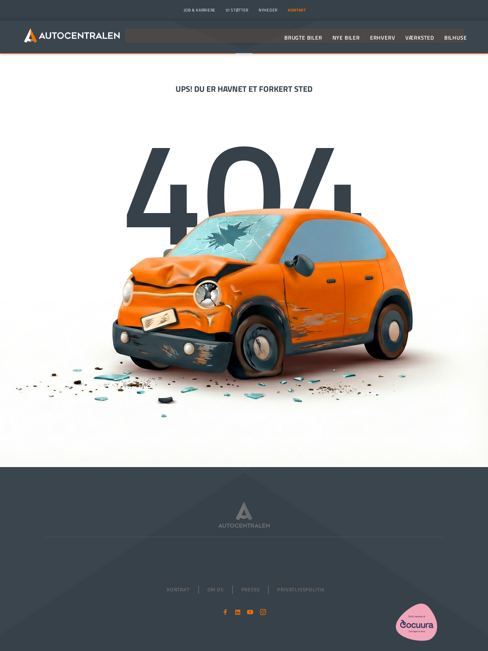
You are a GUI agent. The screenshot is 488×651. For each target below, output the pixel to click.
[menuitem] (199, 10)
